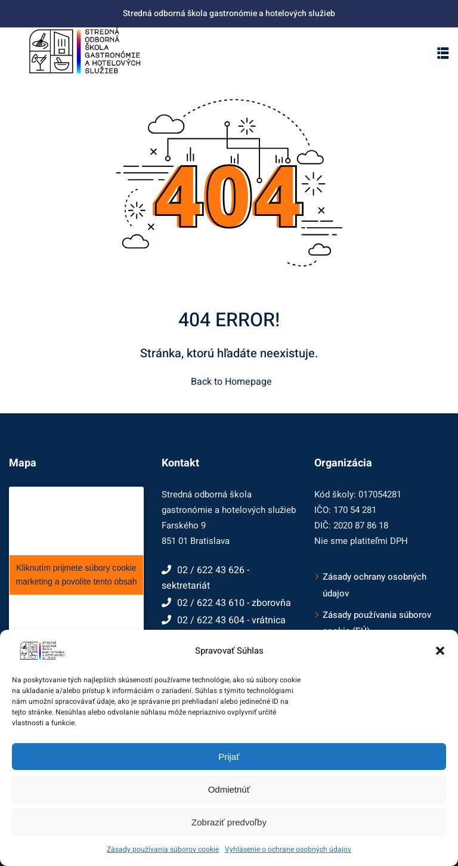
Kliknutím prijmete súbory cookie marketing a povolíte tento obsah (76, 574)
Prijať (229, 756)
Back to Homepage (229, 382)
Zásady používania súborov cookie (163, 849)
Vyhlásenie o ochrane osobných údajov (288, 849)
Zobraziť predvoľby (229, 822)
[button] (440, 651)
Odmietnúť (229, 789)
